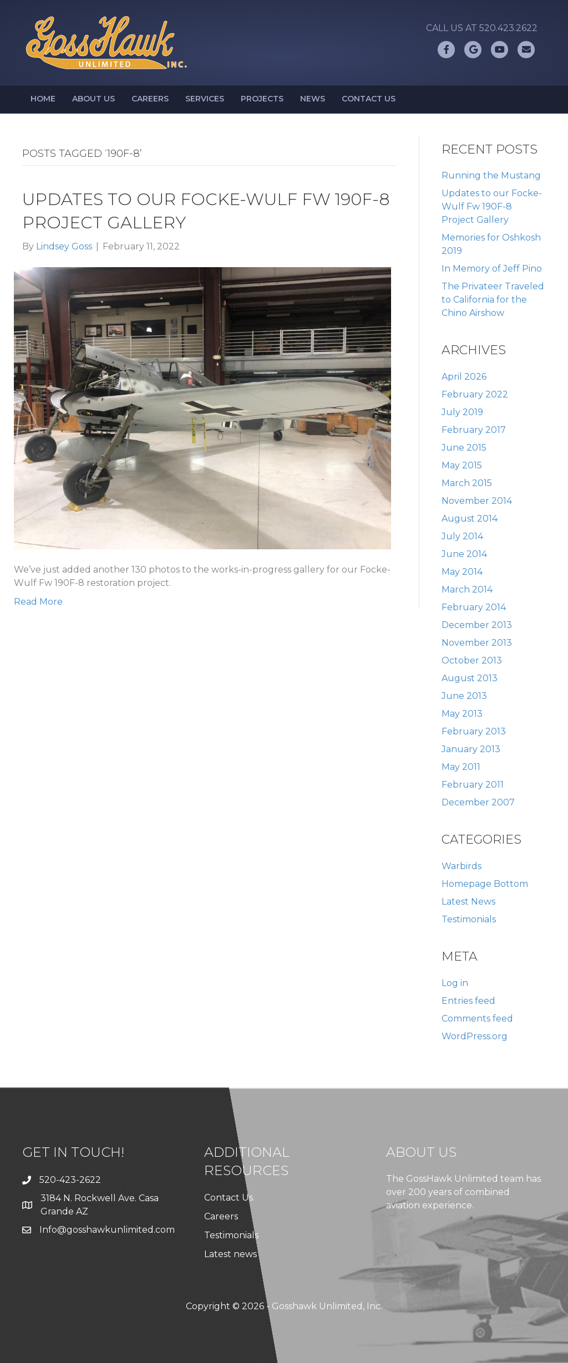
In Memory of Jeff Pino (492, 268)
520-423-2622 (70, 1180)
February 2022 (475, 394)
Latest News (468, 901)
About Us (93, 99)
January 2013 (471, 749)
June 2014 (464, 554)
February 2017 (474, 430)
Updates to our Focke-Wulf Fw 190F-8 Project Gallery (492, 206)
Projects (262, 99)
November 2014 (477, 501)
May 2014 (462, 571)
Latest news (230, 1254)
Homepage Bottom (485, 884)
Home (43, 99)
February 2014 (474, 607)
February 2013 (474, 731)
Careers (150, 99)
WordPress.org (475, 1036)
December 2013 (477, 625)
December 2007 (478, 802)
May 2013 (462, 713)
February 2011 (473, 784)
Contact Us (368, 99)
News (312, 99)
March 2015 (467, 483)
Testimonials (469, 919)
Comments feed (477, 1018)
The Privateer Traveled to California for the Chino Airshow (493, 299)
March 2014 (467, 589)
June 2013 (464, 696)
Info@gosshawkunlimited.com (107, 1229)
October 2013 (472, 660)
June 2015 (464, 447)
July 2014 (462, 536)
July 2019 (462, 412)
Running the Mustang (491, 175)
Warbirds (461, 866)
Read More (38, 601)
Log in (455, 983)
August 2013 (470, 678)
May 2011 (461, 767)
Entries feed (468, 1001)
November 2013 (477, 642)
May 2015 (462, 465)
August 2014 (470, 518)
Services (204, 99)
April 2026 (464, 376)
